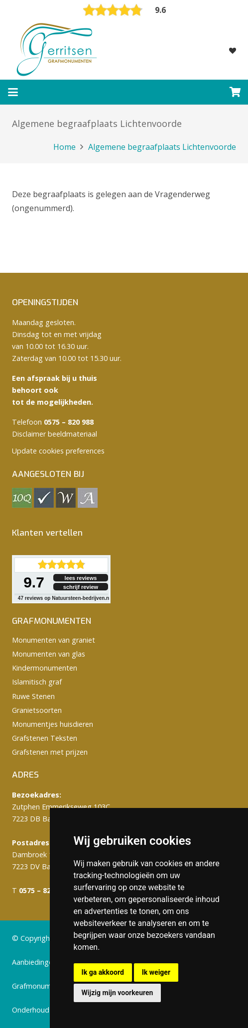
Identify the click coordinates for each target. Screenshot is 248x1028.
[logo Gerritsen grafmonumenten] (58, 49)
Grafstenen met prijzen (50, 752)
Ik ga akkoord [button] (103, 972)
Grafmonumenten (41, 986)
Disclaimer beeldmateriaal (54, 434)
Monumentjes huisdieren (52, 724)
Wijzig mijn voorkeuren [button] (117, 993)
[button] (12, 92)
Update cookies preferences (58, 451)
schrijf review (80, 587)
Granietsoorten (37, 710)
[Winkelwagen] (236, 92)
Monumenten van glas (48, 654)
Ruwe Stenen (33, 696)
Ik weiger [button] (156, 972)
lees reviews (81, 578)
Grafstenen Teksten (44, 738)
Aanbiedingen (34, 962)
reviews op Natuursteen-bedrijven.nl (64, 598)
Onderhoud (30, 1010)
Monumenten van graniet (53, 640)
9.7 (33, 582)
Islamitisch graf (37, 681)
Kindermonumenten (44, 668)
